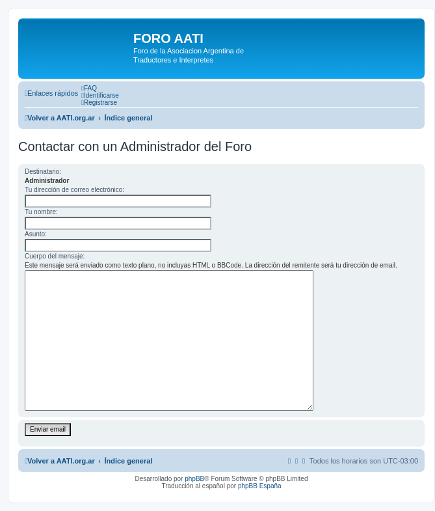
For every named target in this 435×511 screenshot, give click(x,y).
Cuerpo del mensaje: (55, 256)
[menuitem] (89, 88)
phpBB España (260, 486)
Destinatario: (43, 171)
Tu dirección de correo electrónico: (74, 189)
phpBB (194, 478)
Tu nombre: (41, 211)
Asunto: (36, 234)
